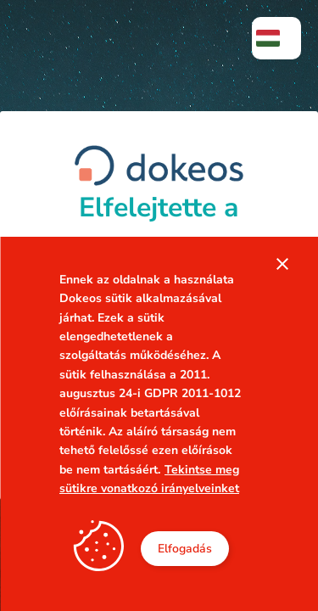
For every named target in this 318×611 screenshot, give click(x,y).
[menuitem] (276, 38)
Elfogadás (185, 549)
